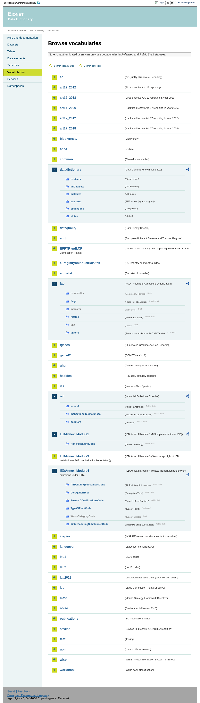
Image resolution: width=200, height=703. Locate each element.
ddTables (76, 194)
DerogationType (80, 492)
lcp (62, 587)
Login (161, 2)
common (66, 159)
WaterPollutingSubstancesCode (89, 524)
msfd (63, 598)
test (62, 639)
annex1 (75, 406)
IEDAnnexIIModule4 (74, 470)
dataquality (68, 228)
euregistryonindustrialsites (80, 263)
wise (63, 659)
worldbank (67, 670)
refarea (75, 316)
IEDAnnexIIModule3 (74, 456)
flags (73, 301)
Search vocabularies (64, 66)
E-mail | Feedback (18, 691)
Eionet (23, 30)
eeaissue (76, 201)
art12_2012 (68, 87)
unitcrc (75, 332)
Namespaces (15, 85)
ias (62, 386)
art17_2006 (68, 108)
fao (62, 283)
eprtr (63, 238)
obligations (77, 208)
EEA (23, 3)
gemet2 (65, 355)
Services (12, 79)
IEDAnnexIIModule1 (74, 434)
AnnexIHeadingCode (83, 443)
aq (61, 77)
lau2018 (65, 577)
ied (62, 396)
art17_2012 (68, 118)
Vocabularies (16, 72)
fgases (65, 345)
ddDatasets (77, 186)
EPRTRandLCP (71, 248)
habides (65, 375)
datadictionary (70, 169)
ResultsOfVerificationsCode (87, 500)
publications (69, 618)
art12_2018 (68, 97)
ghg (62, 365)
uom (63, 649)
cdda (63, 149)
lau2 (63, 567)
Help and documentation (22, 37)
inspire (65, 536)
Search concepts (92, 66)
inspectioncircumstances (86, 413)
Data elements (16, 58)
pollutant (76, 421)
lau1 (63, 556)
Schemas (13, 65)
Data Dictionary (36, 30)
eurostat (66, 273)
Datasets (12, 44)
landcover (67, 546)
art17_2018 (68, 128)
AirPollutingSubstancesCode (88, 484)
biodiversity (68, 138)
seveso (65, 629)
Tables (11, 51)
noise (64, 608)
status (74, 216)
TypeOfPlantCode (81, 508)
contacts (76, 179)
